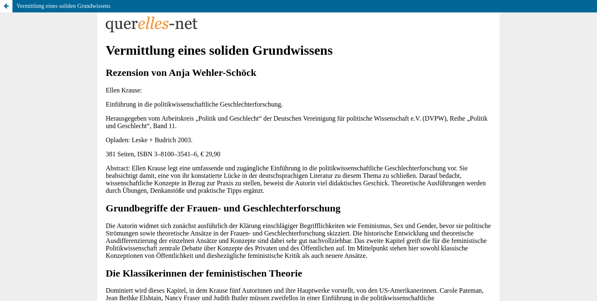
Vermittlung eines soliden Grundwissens (63, 6)
